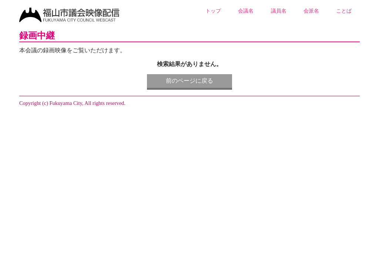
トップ (213, 11)
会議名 (246, 11)
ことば (344, 11)
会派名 (311, 11)
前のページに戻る (189, 81)
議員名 (278, 11)
